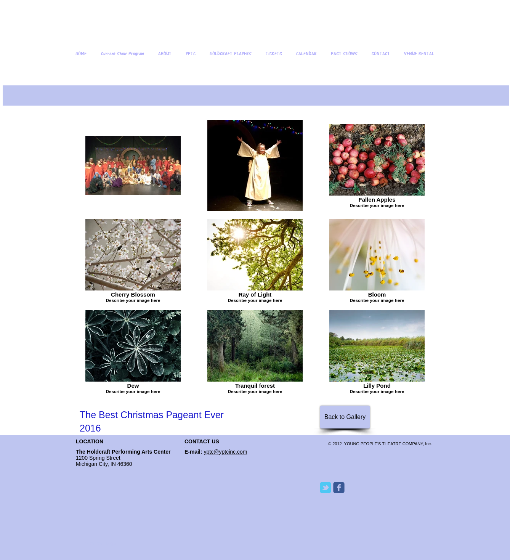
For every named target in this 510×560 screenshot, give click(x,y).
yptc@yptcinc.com (225, 452)
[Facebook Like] (367, 536)
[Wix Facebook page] (339, 487)
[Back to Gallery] (345, 417)
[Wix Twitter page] (325, 487)
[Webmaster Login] (100, 543)
